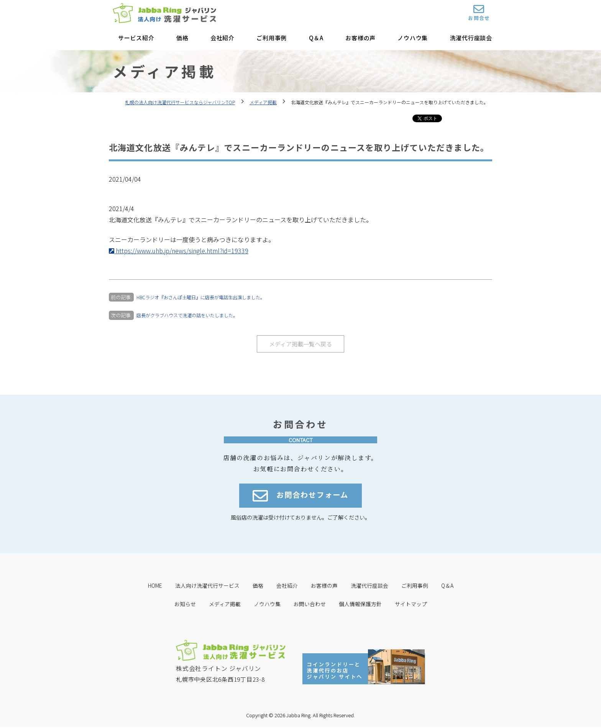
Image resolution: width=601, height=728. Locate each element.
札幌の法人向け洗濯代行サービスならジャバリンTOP (180, 102)
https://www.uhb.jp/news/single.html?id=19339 (178, 250)
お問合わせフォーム (300, 497)
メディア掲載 (263, 102)
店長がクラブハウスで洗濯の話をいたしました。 (191, 315)
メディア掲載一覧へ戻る (300, 344)
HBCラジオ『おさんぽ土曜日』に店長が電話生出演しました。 (206, 297)
